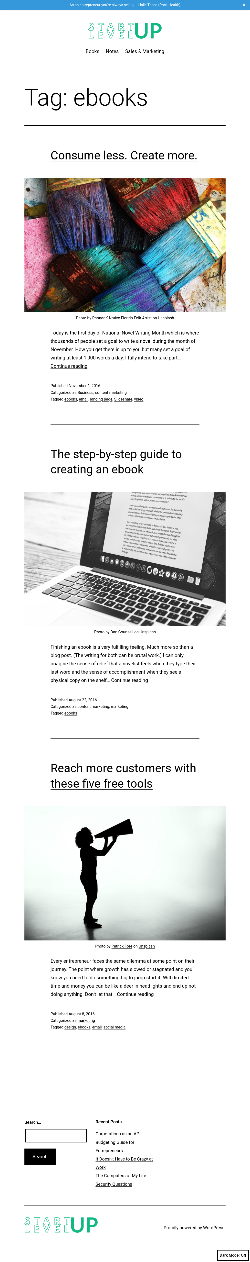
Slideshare (123, 399)
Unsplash (166, 318)
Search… (32, 1122)
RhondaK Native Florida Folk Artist (122, 318)
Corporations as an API (117, 1133)
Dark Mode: (233, 1255)
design (70, 1027)
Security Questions (113, 1184)
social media (114, 1027)
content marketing (111, 392)
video (138, 399)
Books (92, 51)
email (83, 399)
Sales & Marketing (144, 51)
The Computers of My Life (120, 1175)
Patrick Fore (122, 946)
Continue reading (69, 366)
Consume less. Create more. (124, 155)
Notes (112, 51)
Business (85, 392)
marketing (119, 706)
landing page (101, 399)
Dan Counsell (121, 632)
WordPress (213, 1227)
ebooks (70, 399)
